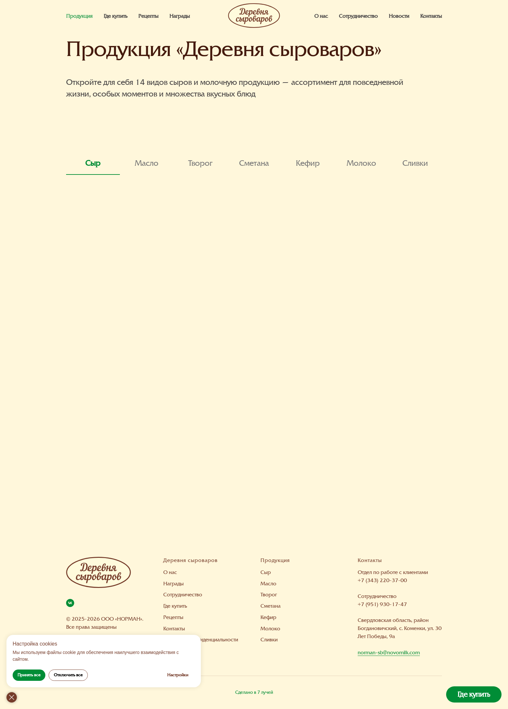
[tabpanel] (254, 358)
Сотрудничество (358, 16)
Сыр (265, 572)
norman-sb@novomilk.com (389, 652)
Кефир (268, 617)
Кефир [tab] (308, 163)
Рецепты (148, 16)
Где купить (115, 16)
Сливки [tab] (415, 163)
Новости (399, 16)
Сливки (269, 639)
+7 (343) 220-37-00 (382, 580)
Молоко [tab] (361, 163)
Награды (179, 16)
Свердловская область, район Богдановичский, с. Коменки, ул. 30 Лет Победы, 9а (400, 628)
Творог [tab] (200, 163)
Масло (268, 583)
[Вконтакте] (70, 603)
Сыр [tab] (92, 163)
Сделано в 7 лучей (254, 692)
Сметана (270, 606)
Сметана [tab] (254, 163)
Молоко (270, 628)
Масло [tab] (146, 163)
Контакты (431, 16)
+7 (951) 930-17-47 (382, 604)
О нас (321, 16)
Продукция (79, 16)
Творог (268, 594)
